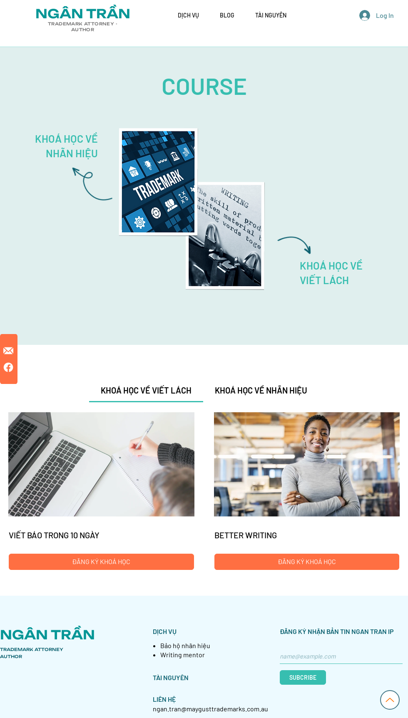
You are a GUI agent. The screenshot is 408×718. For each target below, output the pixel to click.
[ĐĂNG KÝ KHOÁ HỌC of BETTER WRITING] (307, 561)
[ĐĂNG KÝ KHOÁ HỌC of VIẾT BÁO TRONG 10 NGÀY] (101, 561)
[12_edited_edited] (8, 350)
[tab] (146, 390)
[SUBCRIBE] (303, 677)
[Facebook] (8, 367)
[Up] (390, 700)
